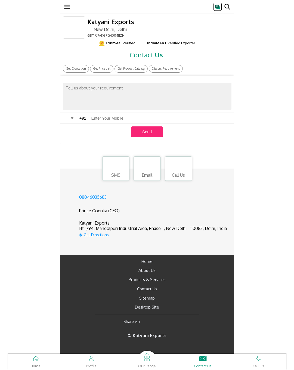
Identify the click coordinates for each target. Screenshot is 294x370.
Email (147, 169)
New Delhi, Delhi (107, 29)
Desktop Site (147, 307)
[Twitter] (171, 321)
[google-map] (153, 234)
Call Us (178, 169)
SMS (115, 169)
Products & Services (147, 279)
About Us (147, 270)
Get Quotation (76, 68)
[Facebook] (148, 321)
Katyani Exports (110, 22)
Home (147, 261)
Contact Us (147, 288)
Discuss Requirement (166, 68)
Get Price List (101, 68)
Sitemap (147, 298)
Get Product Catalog (131, 68)
